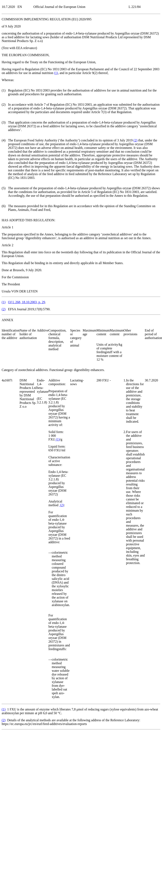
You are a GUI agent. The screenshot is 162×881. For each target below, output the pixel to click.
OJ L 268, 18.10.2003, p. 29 (26, 302)
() (56, 73)
